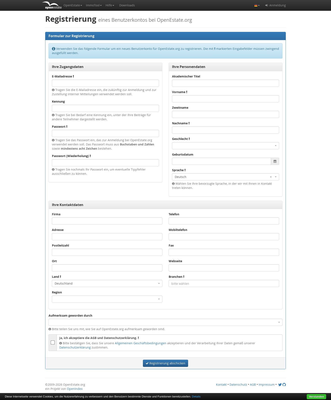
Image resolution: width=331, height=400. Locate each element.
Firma (56, 214)
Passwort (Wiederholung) (71, 156)
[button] (73, 5)
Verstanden (316, 396)
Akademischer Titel (186, 76)
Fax (171, 245)
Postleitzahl (60, 245)
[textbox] (224, 283)
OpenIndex (75, 389)
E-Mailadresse (63, 76)
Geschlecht (181, 139)
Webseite (175, 261)
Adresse (58, 230)
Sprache (179, 170)
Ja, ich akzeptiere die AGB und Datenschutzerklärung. (99, 338)
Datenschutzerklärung (75, 347)
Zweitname (180, 108)
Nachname (181, 123)
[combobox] (225, 145)
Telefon (174, 214)
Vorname (179, 92)
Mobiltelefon (178, 230)
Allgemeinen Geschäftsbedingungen (140, 343)
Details (196, 396)
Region (57, 292)
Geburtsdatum (182, 154)
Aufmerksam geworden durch (70, 315)
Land (56, 277)
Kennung (58, 101)
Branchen (176, 277)
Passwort (59, 127)
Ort (54, 261)
